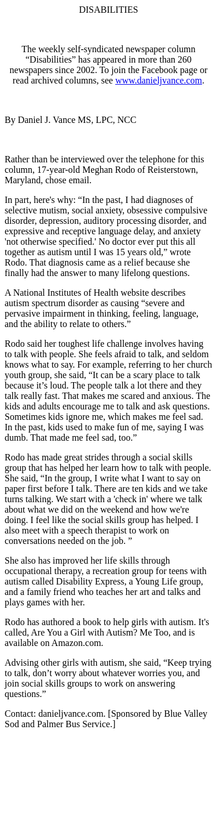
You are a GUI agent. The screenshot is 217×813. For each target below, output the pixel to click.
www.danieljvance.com (158, 80)
